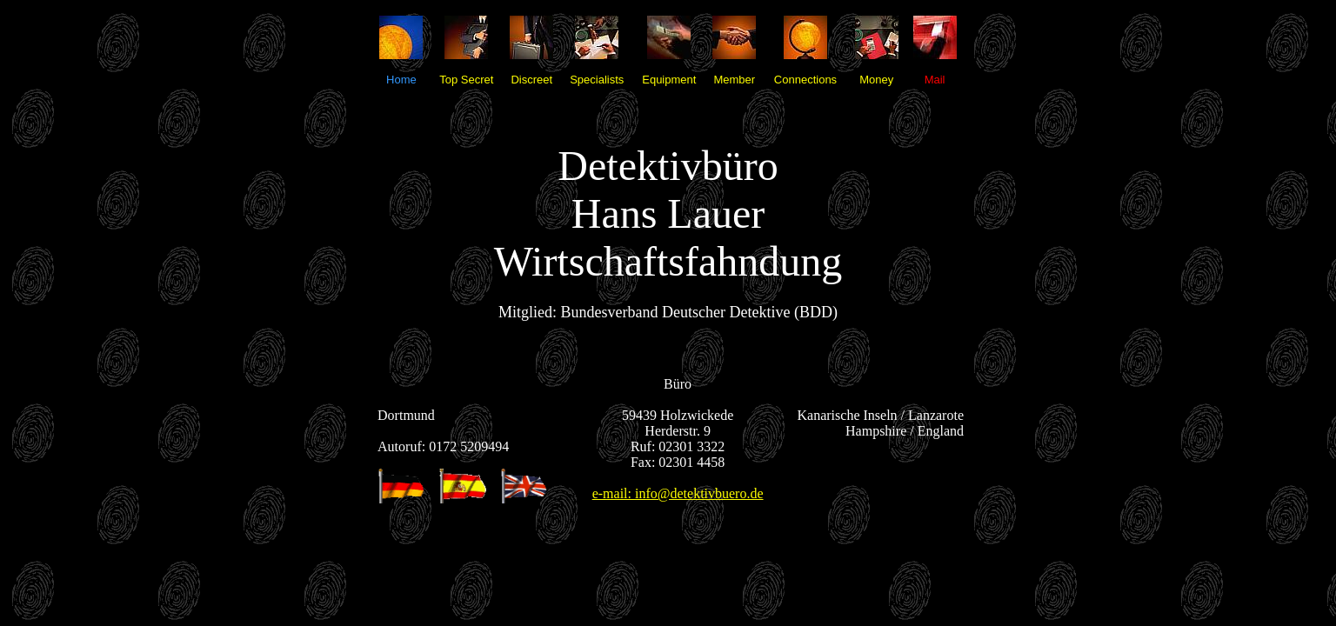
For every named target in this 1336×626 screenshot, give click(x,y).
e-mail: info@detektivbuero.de (678, 493)
